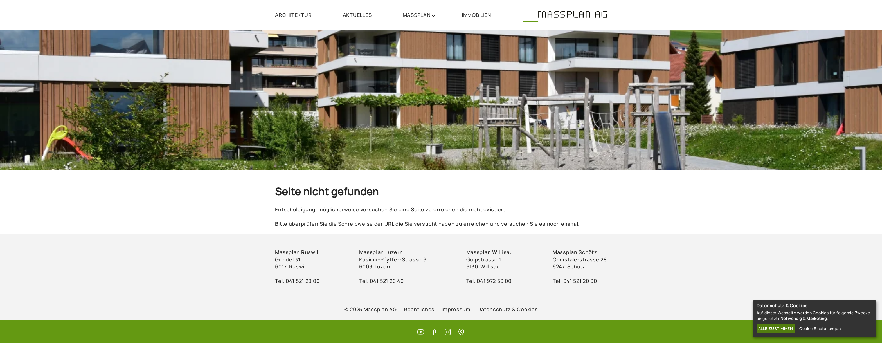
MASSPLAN (417, 15)
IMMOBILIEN (476, 15)
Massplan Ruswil (296, 252)
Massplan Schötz (575, 252)
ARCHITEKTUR (293, 15)
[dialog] (814, 318)
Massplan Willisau (489, 252)
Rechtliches (419, 309)
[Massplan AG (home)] (565, 15)
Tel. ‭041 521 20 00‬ (297, 280)
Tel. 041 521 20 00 (575, 280)
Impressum (456, 309)
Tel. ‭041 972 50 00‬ (489, 280)
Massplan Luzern (381, 252)
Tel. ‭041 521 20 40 (381, 280)
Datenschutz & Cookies (508, 309)
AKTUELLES (357, 15)
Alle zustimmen (775, 328)
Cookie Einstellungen (820, 328)
